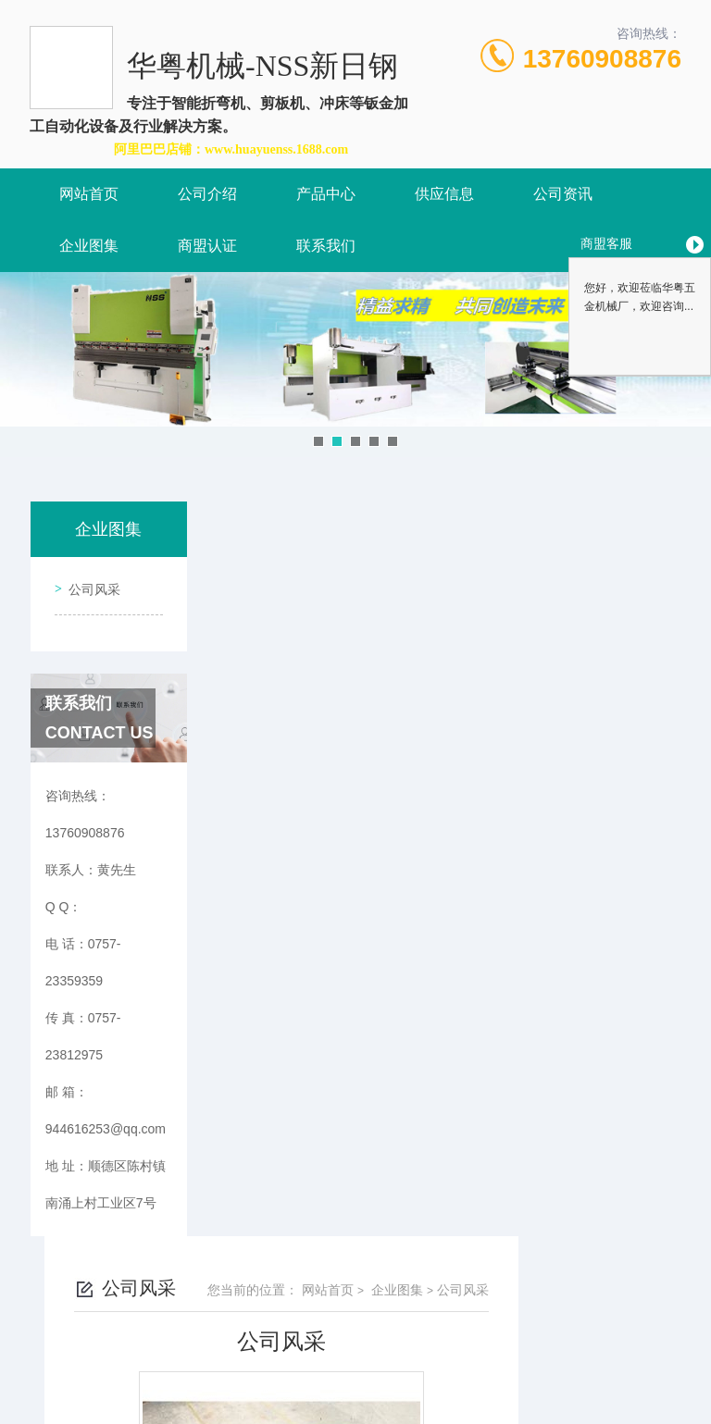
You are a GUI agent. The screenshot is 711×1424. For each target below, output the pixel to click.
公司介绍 (207, 194)
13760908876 (602, 58)
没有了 (323, 881)
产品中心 (326, 194)
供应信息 (444, 194)
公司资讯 (562, 194)
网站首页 (88, 194)
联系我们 (326, 246)
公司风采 (89, 583)
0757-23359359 (251, 1335)
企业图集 (88, 246)
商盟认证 (207, 246)
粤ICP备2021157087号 (511, 1364)
